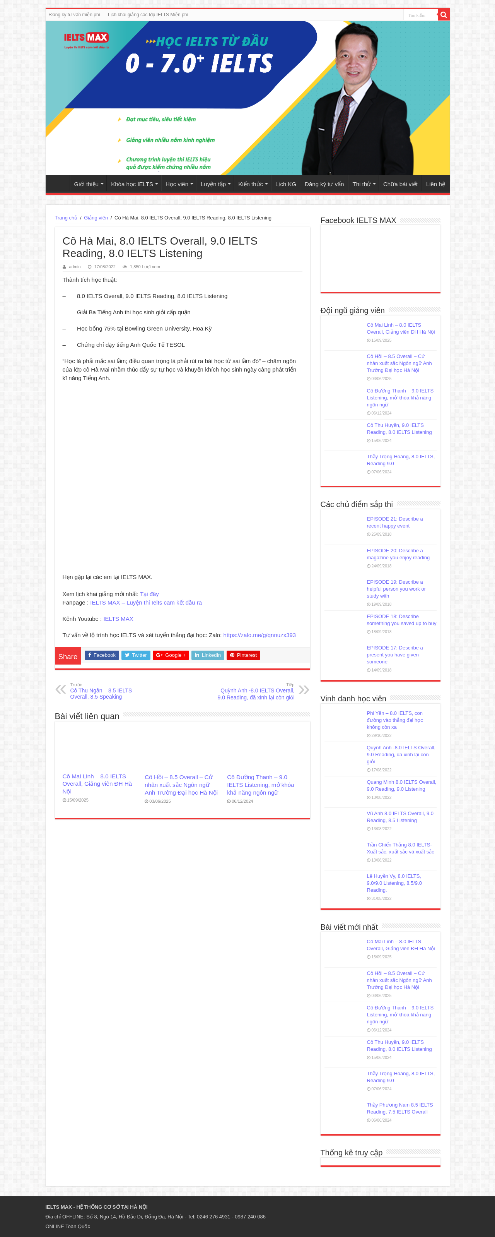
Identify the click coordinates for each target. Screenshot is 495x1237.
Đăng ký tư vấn (324, 184)
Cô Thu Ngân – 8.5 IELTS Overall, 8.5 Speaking (110, 691)
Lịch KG (285, 184)
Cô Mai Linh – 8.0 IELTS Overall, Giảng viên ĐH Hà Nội (97, 784)
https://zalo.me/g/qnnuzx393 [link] (260, 635)
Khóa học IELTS (132, 184)
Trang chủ (60, 183)
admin (75, 266)
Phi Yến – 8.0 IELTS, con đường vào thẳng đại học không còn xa (395, 720)
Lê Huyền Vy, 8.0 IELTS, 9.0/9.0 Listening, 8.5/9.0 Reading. (394, 883)
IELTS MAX (118, 618)
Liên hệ (435, 184)
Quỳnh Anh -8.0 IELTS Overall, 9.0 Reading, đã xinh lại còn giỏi (255, 691)
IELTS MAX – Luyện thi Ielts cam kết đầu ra (146, 602)
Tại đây (149, 594)
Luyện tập (213, 184)
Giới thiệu (86, 184)
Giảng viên (96, 218)
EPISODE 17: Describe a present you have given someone (395, 655)
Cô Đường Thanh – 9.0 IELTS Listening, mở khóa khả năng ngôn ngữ (260, 785)
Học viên (177, 184)
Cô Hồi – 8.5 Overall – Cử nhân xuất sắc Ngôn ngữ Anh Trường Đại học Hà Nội (181, 785)
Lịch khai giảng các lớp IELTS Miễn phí (148, 14)
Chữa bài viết (400, 184)
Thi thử (361, 184)
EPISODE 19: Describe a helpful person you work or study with (396, 589)
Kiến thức (250, 184)
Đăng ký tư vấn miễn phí (75, 14)
